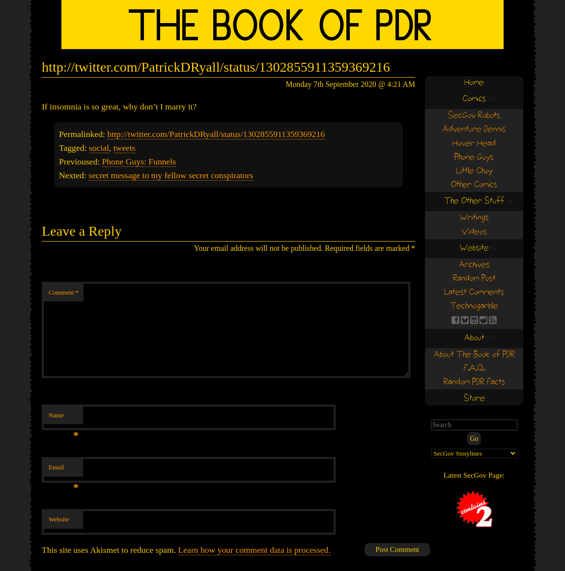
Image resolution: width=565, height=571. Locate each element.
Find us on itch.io (474, 320)
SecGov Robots (474, 115)
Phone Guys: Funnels (139, 161)
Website (59, 519)
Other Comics (474, 184)
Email (64, 470)
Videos (474, 232)
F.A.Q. (474, 368)
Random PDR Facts (474, 382)
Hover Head (474, 143)
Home (474, 82)
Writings (474, 217)
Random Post (474, 278)
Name (64, 418)
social (99, 148)
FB (455, 320)
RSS (493, 320)
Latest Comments (474, 292)
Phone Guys (474, 157)
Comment (64, 292)
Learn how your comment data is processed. (254, 550)
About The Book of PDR (474, 354)
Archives (474, 265)
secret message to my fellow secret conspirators (170, 175)
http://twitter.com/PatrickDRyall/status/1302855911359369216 (216, 134)
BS (465, 320)
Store (474, 398)
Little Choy (474, 171)
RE (483, 320)
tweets (124, 148)
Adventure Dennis (474, 129)
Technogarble (474, 306)
